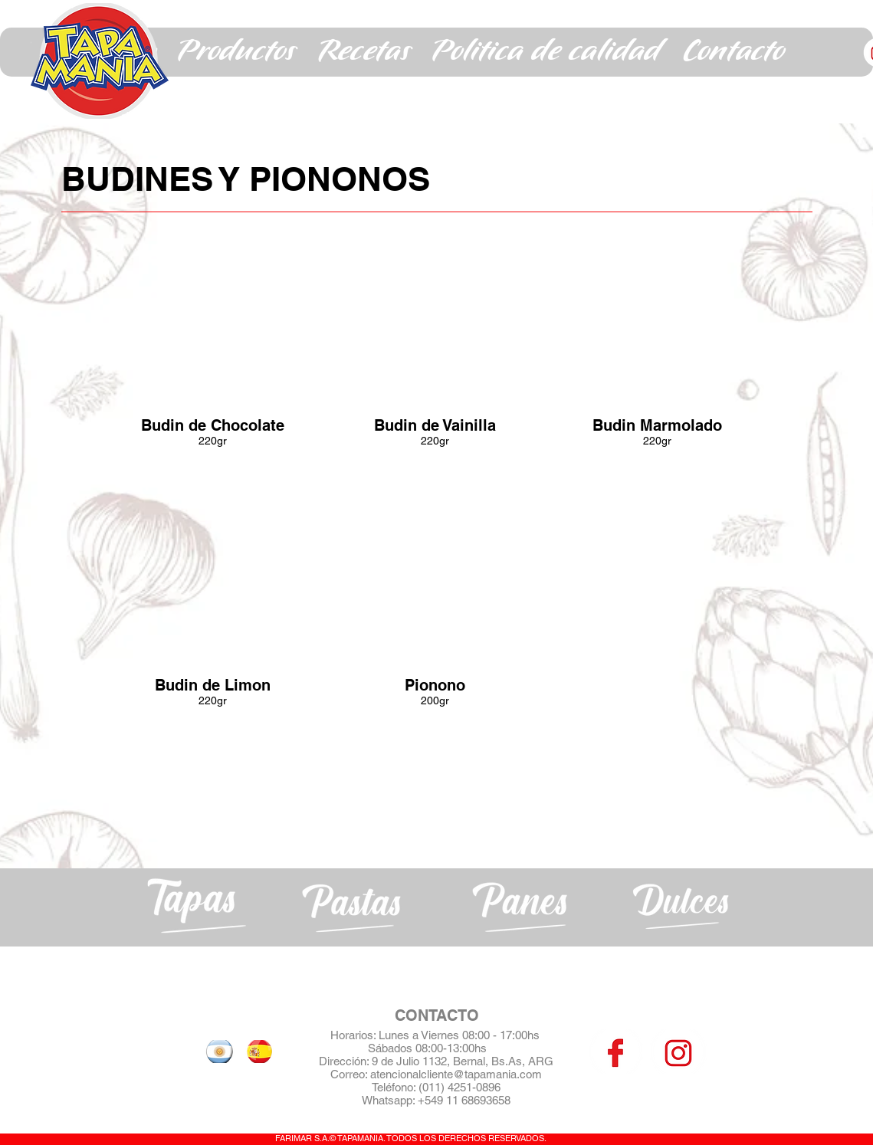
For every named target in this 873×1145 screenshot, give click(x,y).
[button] (237, 52)
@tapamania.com (497, 1074)
